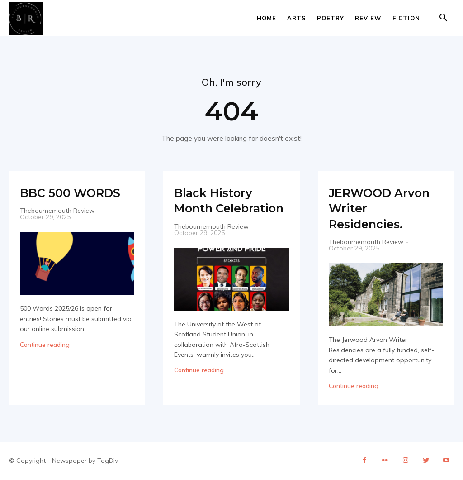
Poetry (330, 18)
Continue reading (45, 360)
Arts (296, 18)
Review (368, 18)
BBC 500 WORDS (50, 200)
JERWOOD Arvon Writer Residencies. (373, 208)
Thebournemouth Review (57, 226)
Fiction (406, 18)
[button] (443, 18)
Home (266, 18)
